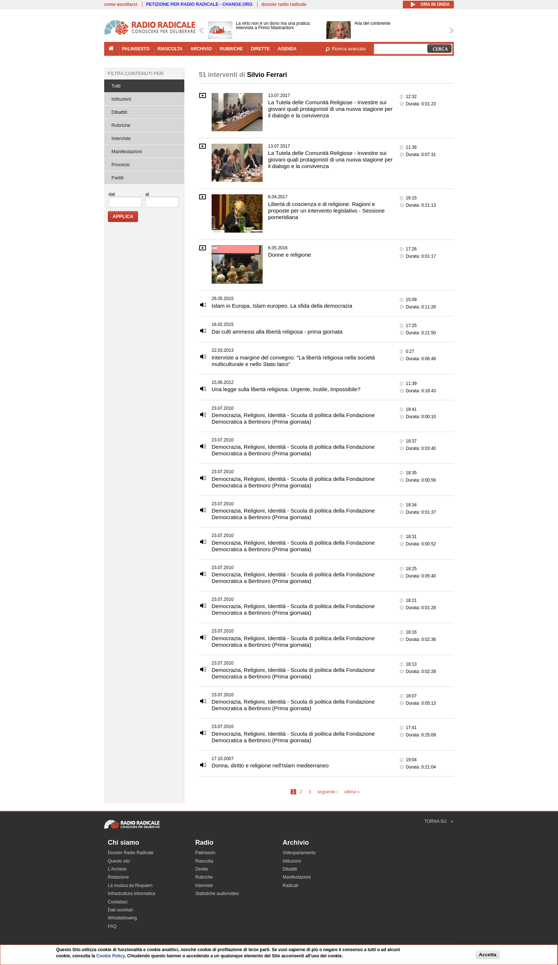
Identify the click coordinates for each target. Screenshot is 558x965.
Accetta (487, 955)
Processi (120, 164)
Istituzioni (121, 99)
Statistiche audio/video (217, 893)
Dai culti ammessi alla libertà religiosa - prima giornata (277, 331)
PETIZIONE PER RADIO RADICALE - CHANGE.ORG (199, 4)
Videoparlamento (299, 852)
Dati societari (120, 910)
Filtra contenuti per (136, 73)
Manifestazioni (126, 151)
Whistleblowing (122, 918)
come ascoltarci (120, 4)
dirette (260, 48)
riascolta (170, 48)
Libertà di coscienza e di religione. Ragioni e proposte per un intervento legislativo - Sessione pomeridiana (326, 210)
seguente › (327, 791)
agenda (287, 48)
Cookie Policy (111, 956)
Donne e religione (289, 255)
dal (112, 194)
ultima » (351, 791)
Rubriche (120, 125)
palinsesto (136, 48)
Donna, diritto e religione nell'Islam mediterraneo (270, 765)
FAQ (112, 926)
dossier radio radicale (283, 4)
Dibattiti (119, 112)
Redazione (118, 877)
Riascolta (204, 861)
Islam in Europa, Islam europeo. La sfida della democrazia (282, 306)
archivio (201, 48)
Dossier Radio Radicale (130, 852)
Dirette (201, 869)
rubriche (231, 48)
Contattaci (117, 901)
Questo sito (119, 861)
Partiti (117, 177)
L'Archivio (117, 869)
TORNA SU (435, 821)
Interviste (121, 138)
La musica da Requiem (130, 885)
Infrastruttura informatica (131, 893)
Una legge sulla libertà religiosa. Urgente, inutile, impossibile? (286, 389)
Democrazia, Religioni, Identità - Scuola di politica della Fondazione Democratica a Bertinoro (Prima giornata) (293, 418)
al (147, 194)
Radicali (290, 885)
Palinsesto (205, 852)
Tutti (116, 86)
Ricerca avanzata (349, 48)
